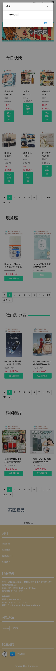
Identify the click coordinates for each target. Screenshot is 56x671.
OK (45, 22)
